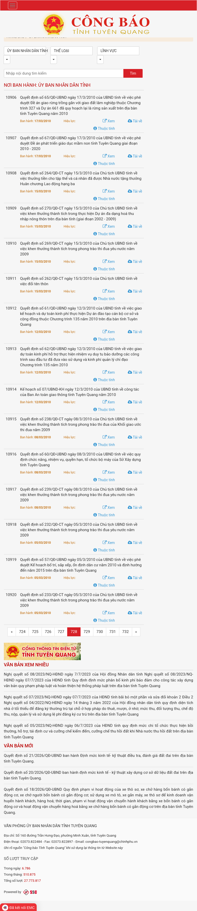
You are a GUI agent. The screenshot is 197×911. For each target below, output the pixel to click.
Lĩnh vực (109, 51)
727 (61, 631)
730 (99, 631)
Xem (109, 121)
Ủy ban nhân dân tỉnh (26, 51)
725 (35, 631)
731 (112, 631)
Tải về (135, 121)
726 (48, 631)
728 (74, 631)
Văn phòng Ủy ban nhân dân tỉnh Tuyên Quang (50, 826)
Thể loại (61, 51)
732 (125, 631)
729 (87, 631)
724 (22, 631)
